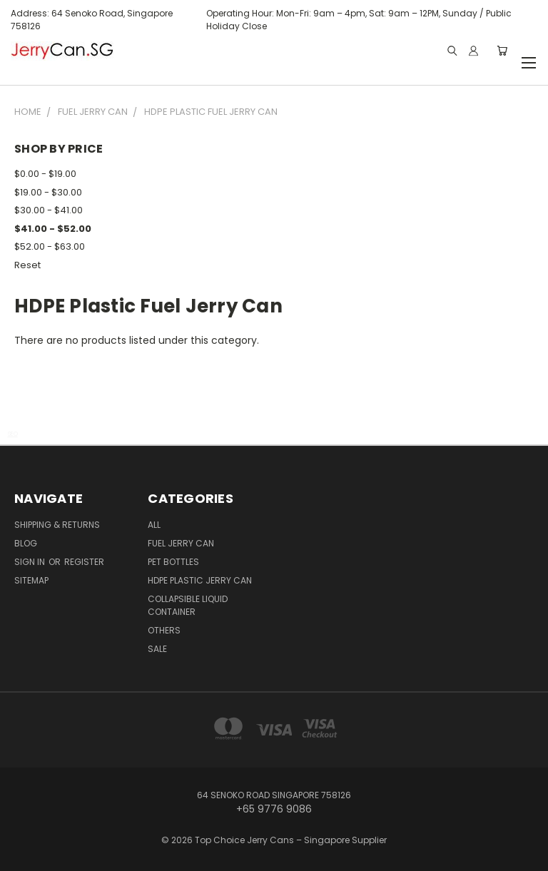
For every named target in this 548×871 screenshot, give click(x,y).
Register (84, 562)
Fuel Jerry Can (181, 543)
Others (164, 630)
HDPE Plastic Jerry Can (200, 580)
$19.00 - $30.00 (48, 192)
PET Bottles (173, 562)
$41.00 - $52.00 (52, 228)
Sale (157, 649)
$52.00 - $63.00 (49, 246)
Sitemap (31, 580)
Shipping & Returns (57, 525)
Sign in (30, 562)
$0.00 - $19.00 (45, 173)
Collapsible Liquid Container (188, 605)
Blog (25, 543)
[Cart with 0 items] (501, 50)
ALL (154, 525)
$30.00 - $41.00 (48, 210)
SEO (13, 434)
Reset (27, 265)
